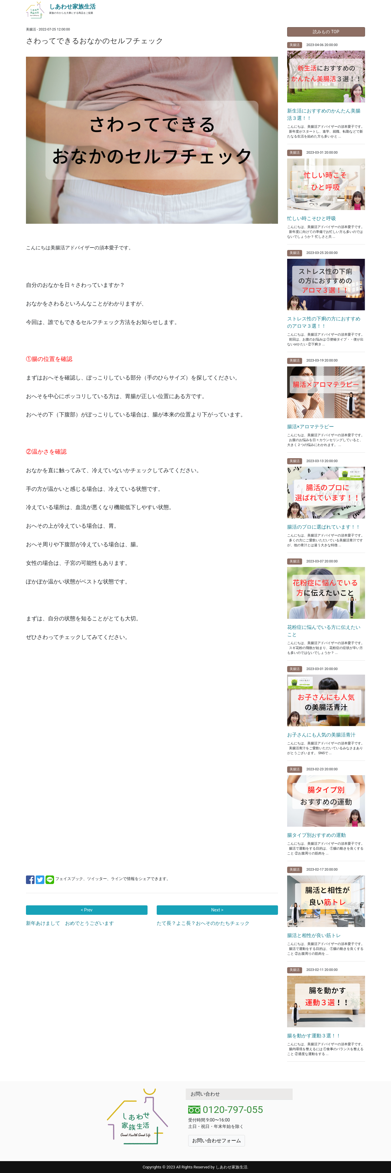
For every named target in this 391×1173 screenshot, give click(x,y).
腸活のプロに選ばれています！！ (323, 527)
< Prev (87, 909)
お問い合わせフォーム (216, 1140)
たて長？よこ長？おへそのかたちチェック (203, 923)
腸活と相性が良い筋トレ (314, 935)
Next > (217, 909)
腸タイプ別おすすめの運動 (316, 835)
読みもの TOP (326, 31)
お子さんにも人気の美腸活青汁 (321, 735)
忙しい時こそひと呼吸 (311, 218)
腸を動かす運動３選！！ (314, 1036)
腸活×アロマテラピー (310, 427)
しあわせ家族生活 (72, 6)
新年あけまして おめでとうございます (70, 923)
